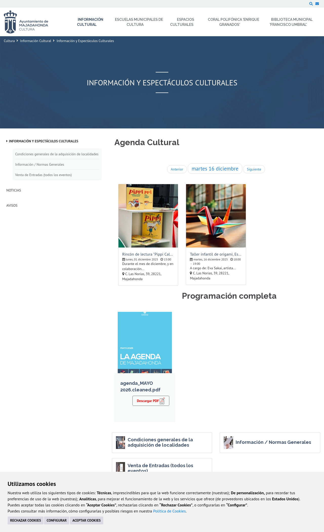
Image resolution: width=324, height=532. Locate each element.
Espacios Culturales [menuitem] (182, 22)
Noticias (13, 190)
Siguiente (254, 169)
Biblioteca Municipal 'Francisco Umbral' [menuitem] (291, 22)
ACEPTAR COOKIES (86, 520)
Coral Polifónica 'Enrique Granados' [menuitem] (233, 22)
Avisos (11, 205)
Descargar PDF (151, 400)
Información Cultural (35, 41)
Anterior (177, 169)
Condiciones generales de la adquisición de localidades (56, 154)
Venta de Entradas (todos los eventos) (43, 175)
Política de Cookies (169, 511)
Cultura (9, 41)
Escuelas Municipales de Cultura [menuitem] (139, 22)
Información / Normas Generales (39, 164)
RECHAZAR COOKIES (25, 520)
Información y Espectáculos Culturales (43, 141)
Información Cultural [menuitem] (90, 22)
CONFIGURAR (57, 520)
